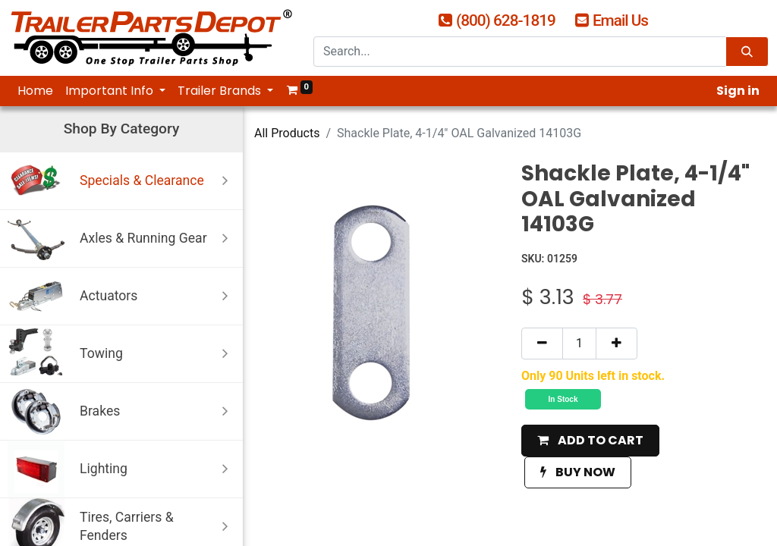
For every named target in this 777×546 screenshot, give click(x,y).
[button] (590, 441)
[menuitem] (35, 91)
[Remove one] (542, 343)
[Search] (747, 51)
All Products (286, 133)
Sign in (738, 90)
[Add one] (616, 343)
